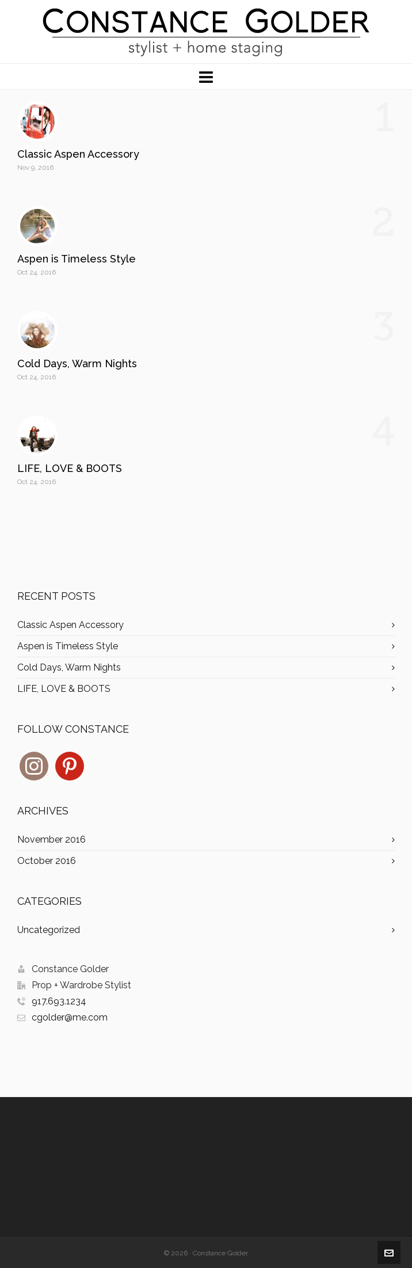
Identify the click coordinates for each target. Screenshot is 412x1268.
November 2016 (51, 839)
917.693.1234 (59, 1001)
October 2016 (46, 860)
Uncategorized (48, 929)
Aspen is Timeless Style (76, 259)
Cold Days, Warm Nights (77, 363)
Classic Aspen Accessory (78, 154)
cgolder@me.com (70, 1017)
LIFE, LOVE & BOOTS (69, 468)
